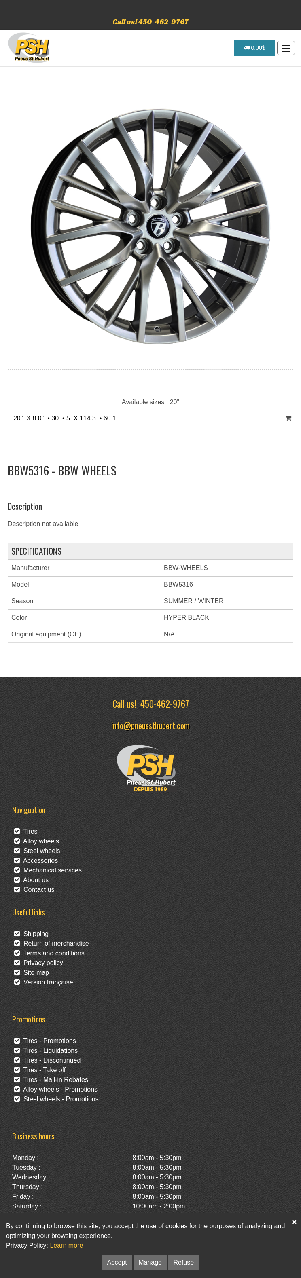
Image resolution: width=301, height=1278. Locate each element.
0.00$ (254, 47)
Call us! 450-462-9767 (150, 21)
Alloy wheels (36, 841)
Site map (31, 972)
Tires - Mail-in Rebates (51, 1079)
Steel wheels (37, 850)
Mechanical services (48, 870)
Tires (26, 831)
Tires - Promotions (45, 1040)
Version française (43, 982)
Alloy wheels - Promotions (56, 1089)
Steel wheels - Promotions (56, 1099)
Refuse (183, 1262)
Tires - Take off (40, 1070)
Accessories (36, 860)
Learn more (66, 1245)
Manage (150, 1262)
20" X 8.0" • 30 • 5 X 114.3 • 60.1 (63, 418)
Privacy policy (38, 962)
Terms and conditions (49, 953)
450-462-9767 (164, 703)
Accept (117, 1262)
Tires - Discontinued (47, 1060)
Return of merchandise (51, 943)
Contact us (34, 889)
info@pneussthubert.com (150, 725)
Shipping (31, 933)
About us (31, 880)
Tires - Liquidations (46, 1050)
